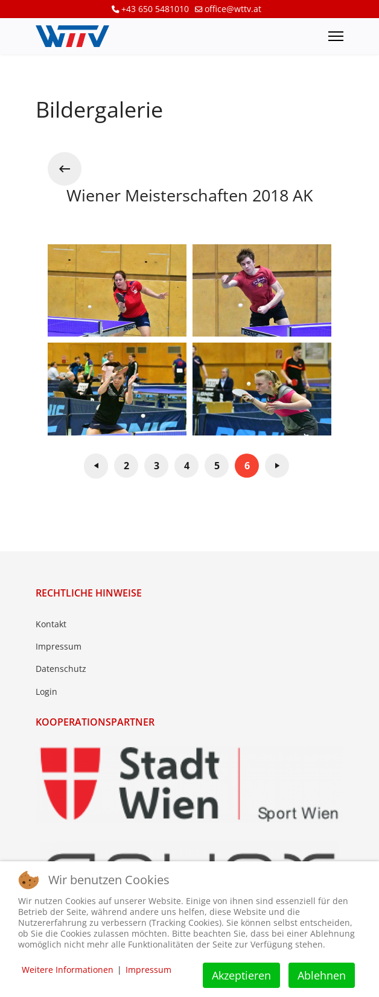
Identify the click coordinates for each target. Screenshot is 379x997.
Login (46, 691)
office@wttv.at (233, 8)
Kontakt (51, 624)
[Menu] (335, 36)
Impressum (58, 646)
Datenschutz (61, 668)
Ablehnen (322, 975)
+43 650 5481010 (155, 8)
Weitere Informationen (67, 969)
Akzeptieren (241, 975)
